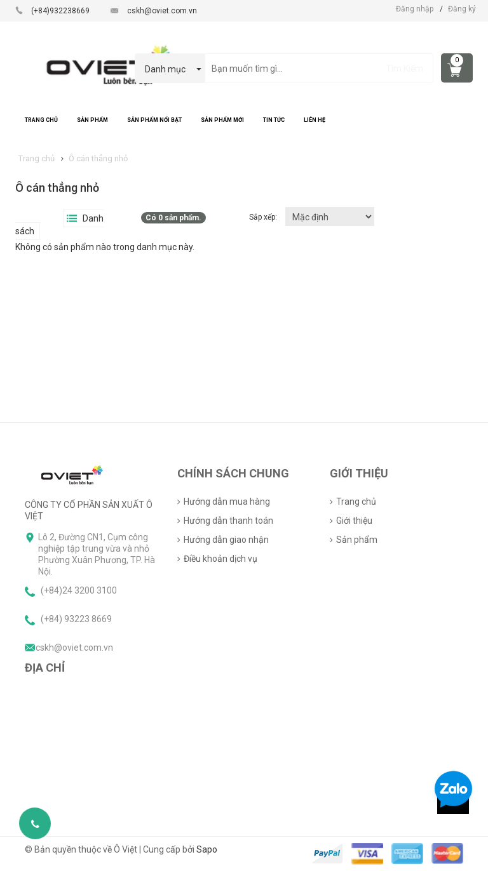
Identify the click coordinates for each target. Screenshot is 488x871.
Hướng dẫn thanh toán (228, 520)
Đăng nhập (414, 8)
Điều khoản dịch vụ (220, 559)
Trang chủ (356, 501)
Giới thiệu (354, 520)
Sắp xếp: (264, 217)
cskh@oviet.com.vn (162, 10)
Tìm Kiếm (404, 68)
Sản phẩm (356, 540)
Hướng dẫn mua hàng (227, 501)
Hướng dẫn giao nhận (226, 540)
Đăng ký (462, 8)
